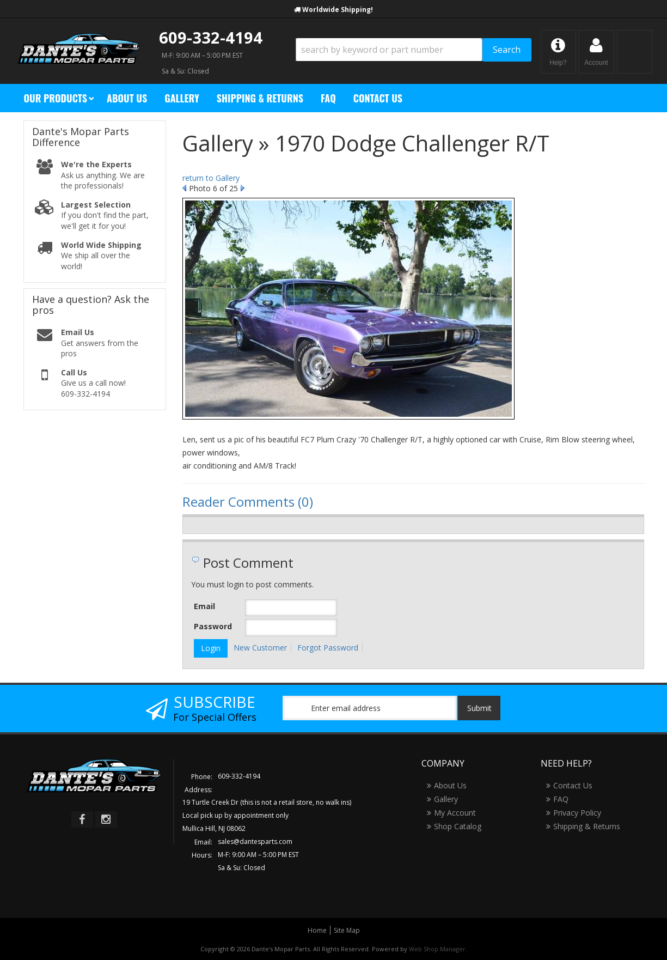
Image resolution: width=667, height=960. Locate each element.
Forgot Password (327, 647)
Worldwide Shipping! (337, 9)
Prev (184, 188)
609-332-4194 (210, 37)
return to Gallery (211, 178)
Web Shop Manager (437, 949)
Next (242, 188)
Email (204, 606)
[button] (413, 50)
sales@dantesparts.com (255, 841)
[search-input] (389, 49)
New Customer (260, 647)
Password (213, 626)
